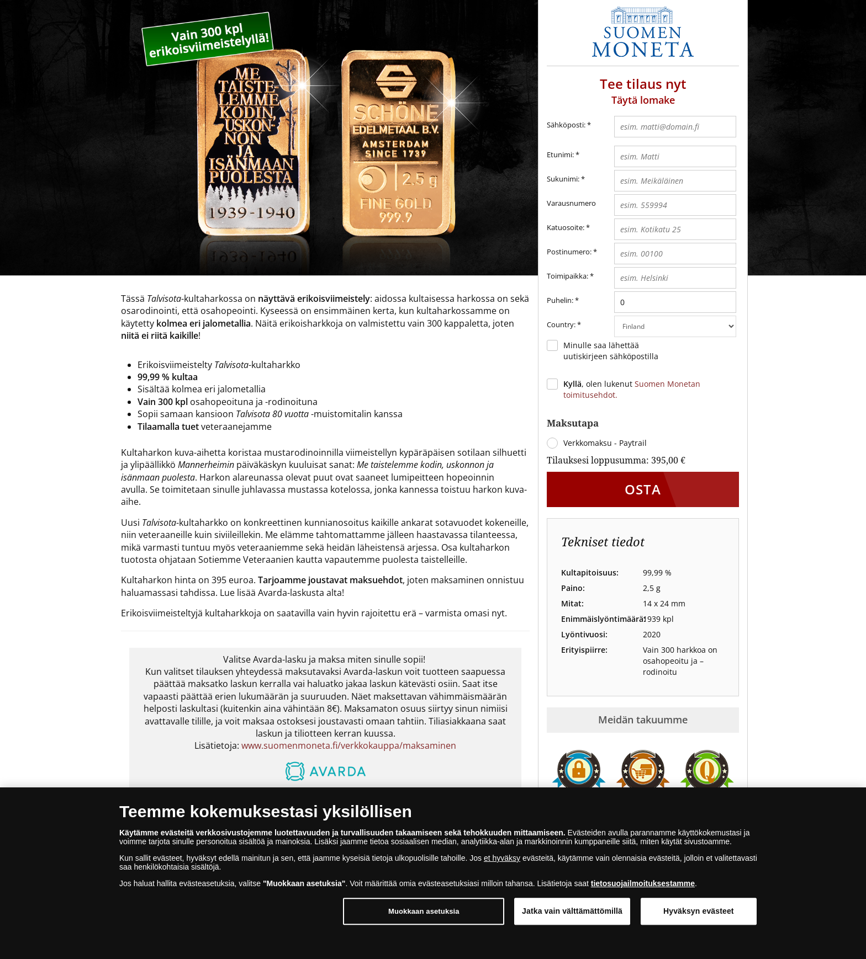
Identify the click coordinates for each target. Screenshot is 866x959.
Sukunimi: (563, 179)
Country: (564, 325)
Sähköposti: (569, 125)
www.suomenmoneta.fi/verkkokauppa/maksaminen (348, 745)
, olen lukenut (631, 389)
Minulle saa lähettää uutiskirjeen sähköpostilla (610, 350)
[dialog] (433, 873)
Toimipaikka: (567, 276)
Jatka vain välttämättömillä (572, 911)
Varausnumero (571, 203)
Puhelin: (560, 300)
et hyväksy (502, 858)
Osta (643, 489)
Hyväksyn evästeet (698, 911)
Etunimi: (560, 154)
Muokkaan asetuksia (424, 911)
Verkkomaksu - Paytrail (605, 443)
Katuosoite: (565, 227)
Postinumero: (569, 252)
